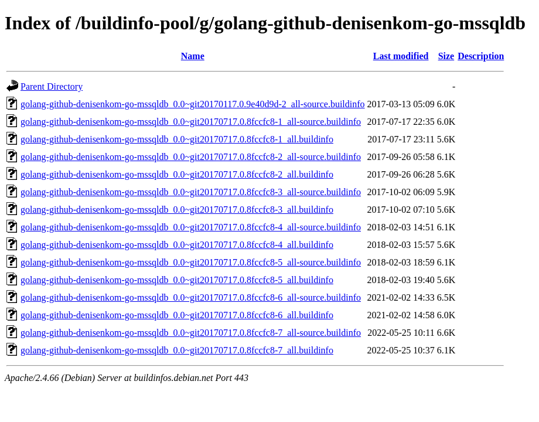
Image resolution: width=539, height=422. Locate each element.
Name (192, 56)
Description (481, 56)
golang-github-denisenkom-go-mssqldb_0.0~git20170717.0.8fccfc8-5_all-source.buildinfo (191, 262)
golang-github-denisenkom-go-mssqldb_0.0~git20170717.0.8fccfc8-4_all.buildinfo (177, 245)
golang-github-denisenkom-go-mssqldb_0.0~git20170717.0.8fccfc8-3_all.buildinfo (177, 210)
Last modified (401, 56)
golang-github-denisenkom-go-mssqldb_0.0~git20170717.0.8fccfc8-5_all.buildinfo (177, 280)
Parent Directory (52, 86)
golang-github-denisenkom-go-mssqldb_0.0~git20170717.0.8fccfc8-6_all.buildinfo (177, 315)
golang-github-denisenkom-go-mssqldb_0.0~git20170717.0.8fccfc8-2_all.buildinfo (177, 174)
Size (446, 56)
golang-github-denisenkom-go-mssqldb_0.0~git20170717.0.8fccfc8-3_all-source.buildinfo (191, 192)
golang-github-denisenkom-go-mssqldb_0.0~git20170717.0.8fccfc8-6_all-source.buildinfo (191, 297)
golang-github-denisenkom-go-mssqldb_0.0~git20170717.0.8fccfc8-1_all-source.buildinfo (191, 122)
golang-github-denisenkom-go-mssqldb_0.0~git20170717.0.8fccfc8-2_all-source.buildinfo (191, 157)
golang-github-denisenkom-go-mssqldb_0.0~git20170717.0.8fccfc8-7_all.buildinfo (177, 350)
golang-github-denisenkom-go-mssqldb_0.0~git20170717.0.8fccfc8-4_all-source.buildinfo (191, 227)
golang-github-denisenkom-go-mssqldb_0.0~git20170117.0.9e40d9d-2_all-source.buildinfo (193, 104)
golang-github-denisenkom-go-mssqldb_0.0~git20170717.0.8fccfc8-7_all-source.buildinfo (191, 333)
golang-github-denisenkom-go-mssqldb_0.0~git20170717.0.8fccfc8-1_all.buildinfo (177, 139)
